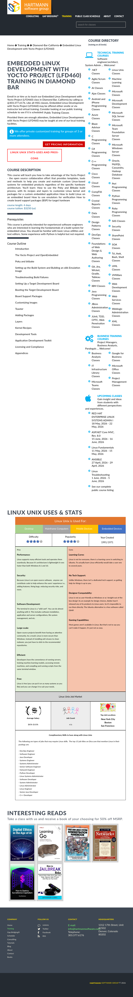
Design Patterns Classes (96, 226)
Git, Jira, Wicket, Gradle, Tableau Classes (96, 273)
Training (67, 16)
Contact (119, 16)
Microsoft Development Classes (119, 104)
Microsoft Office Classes (117, 369)
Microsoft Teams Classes (97, 385)
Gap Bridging (50, 16)
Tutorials (10, 943)
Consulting (32, 16)
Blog (9, 946)
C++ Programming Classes (99, 165)
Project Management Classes (119, 382)
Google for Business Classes (118, 357)
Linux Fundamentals (103, 447)
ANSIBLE (97, 459)
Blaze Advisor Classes (96, 127)
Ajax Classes (98, 93)
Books (10, 957)
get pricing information (64, 144)
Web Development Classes (119, 287)
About (107, 16)
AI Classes (97, 87)
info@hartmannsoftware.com (84, 928)
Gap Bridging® (13, 932)
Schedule (11, 936)
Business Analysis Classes (96, 357)
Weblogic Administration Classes (120, 312)
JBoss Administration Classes (100, 307)
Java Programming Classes (99, 295)
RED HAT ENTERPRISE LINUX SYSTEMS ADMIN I (103, 417)
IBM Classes (98, 285)
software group (104, 983)
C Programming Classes (99, 140)
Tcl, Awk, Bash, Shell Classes (118, 257)
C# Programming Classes (99, 152)
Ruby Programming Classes (119, 212)
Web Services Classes (116, 300)
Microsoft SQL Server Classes (118, 116)
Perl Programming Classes (119, 187)
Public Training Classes (56, 112)
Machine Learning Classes (116, 82)
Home (10, 45)
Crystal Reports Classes (96, 204)
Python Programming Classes (119, 199)
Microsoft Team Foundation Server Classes (118, 132)
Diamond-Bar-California (46, 45)
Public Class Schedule (87, 16)
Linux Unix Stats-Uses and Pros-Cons (34, 155)
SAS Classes (118, 220)
